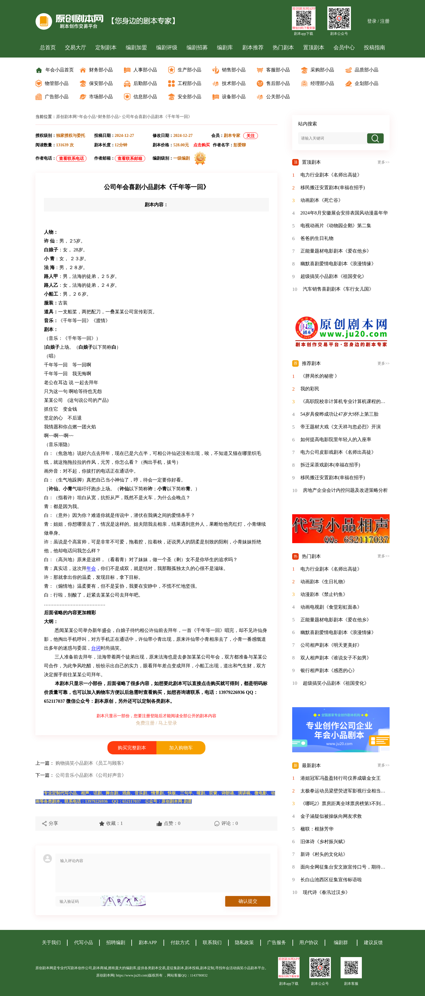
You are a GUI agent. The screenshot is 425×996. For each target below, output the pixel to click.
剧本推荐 (253, 47)
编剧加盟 (136, 47)
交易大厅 (75, 47)
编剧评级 (166, 47)
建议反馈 (373, 942)
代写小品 (83, 942)
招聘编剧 (115, 942)
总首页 (48, 47)
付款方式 (180, 942)
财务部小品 (108, 116)
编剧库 (225, 47)
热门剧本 (283, 47)
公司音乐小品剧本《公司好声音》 (90, 775)
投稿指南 (374, 47)
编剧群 (341, 942)
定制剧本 (106, 47)
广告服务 (276, 942)
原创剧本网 (66, 116)
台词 (96, 648)
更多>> (383, 162)
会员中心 (344, 47)
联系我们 (212, 942)
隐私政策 (244, 942)
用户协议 (308, 942)
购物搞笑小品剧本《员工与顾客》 (90, 763)
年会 (91, 568)
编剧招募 (197, 47)
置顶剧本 (313, 47)
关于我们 (51, 942)
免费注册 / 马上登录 (156, 722)
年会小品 (87, 116)
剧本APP (148, 942)
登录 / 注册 (378, 21)
